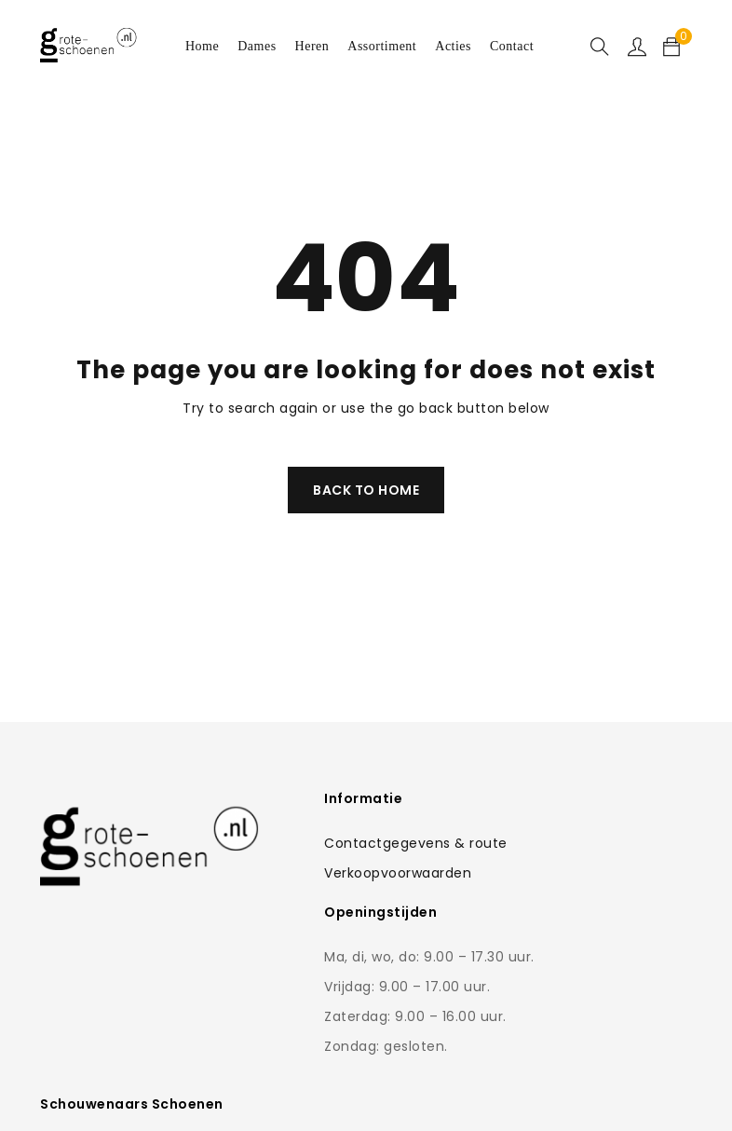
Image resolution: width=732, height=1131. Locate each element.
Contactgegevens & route (355, 843)
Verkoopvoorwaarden (337, 873)
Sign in (637, 46)
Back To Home (366, 490)
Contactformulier (569, 917)
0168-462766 (582, 955)
